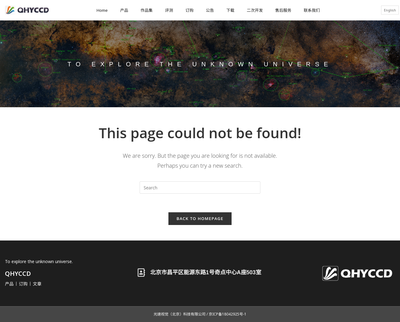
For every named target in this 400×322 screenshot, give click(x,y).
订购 (189, 10)
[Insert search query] (200, 187)
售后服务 (283, 10)
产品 (124, 10)
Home (102, 10)
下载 (230, 10)
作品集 (147, 10)
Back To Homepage (199, 218)
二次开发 (255, 10)
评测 (169, 10)
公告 (210, 10)
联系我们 (312, 10)
